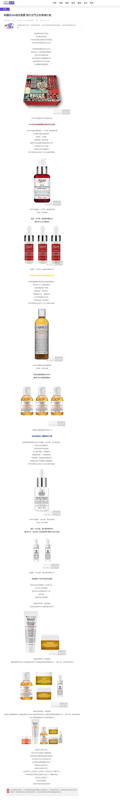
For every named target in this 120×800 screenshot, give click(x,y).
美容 (67, 3)
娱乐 (73, 3)
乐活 (85, 3)
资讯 (91, 3)
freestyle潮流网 (9, 3)
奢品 (79, 3)
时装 (61, 3)
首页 (55, 3)
